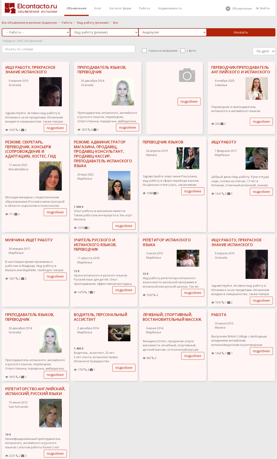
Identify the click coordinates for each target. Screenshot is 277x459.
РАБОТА (218, 314)
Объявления (76, 8)
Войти (263, 8)
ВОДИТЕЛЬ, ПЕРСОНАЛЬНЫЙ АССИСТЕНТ (100, 317)
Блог (97, 8)
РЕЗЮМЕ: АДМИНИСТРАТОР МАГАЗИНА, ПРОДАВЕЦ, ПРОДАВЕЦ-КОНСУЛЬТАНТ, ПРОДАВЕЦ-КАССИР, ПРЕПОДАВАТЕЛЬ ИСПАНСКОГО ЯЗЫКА (103, 154)
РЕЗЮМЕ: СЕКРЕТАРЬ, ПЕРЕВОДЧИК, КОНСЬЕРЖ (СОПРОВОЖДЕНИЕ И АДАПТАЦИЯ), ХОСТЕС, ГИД (30, 149)
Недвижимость (170, 8)
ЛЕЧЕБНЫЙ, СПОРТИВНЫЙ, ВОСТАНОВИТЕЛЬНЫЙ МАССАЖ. (172, 317)
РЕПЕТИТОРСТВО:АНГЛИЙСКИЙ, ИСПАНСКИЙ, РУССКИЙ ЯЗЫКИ (35, 391)
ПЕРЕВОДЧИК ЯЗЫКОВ (163, 142)
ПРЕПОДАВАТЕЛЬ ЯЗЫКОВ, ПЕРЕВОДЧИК (102, 70)
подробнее (55, 128)
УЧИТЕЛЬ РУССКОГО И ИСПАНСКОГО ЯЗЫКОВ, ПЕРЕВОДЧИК (95, 244)
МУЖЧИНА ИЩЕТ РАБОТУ (28, 239)
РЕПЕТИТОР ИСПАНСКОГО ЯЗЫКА (167, 242)
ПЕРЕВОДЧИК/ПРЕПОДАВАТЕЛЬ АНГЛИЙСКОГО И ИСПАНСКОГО (240, 70)
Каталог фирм (120, 8)
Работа (144, 8)
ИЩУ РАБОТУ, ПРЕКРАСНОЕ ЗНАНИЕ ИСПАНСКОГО (30, 70)
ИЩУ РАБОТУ (223, 142)
